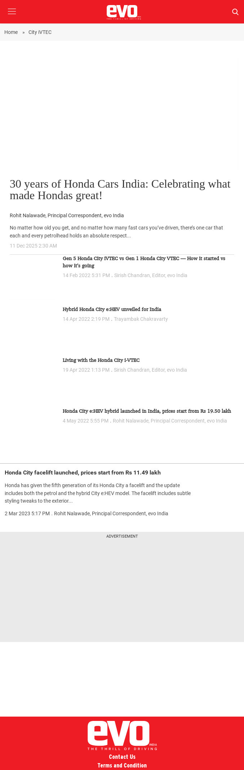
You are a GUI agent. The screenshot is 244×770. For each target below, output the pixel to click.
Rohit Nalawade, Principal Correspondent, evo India (67, 216)
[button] (12, 17)
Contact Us (122, 757)
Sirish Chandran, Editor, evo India (150, 275)
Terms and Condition (122, 765)
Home (11, 32)
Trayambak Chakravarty (141, 319)
